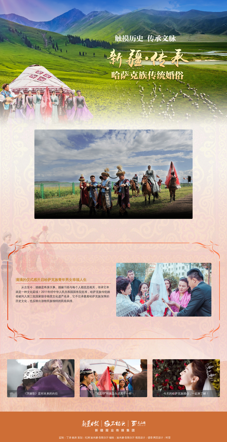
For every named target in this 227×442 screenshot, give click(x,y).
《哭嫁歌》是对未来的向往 (41, 393)
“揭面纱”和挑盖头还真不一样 (113, 393)
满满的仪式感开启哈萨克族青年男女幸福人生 (51, 280)
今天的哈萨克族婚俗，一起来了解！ (186, 393)
